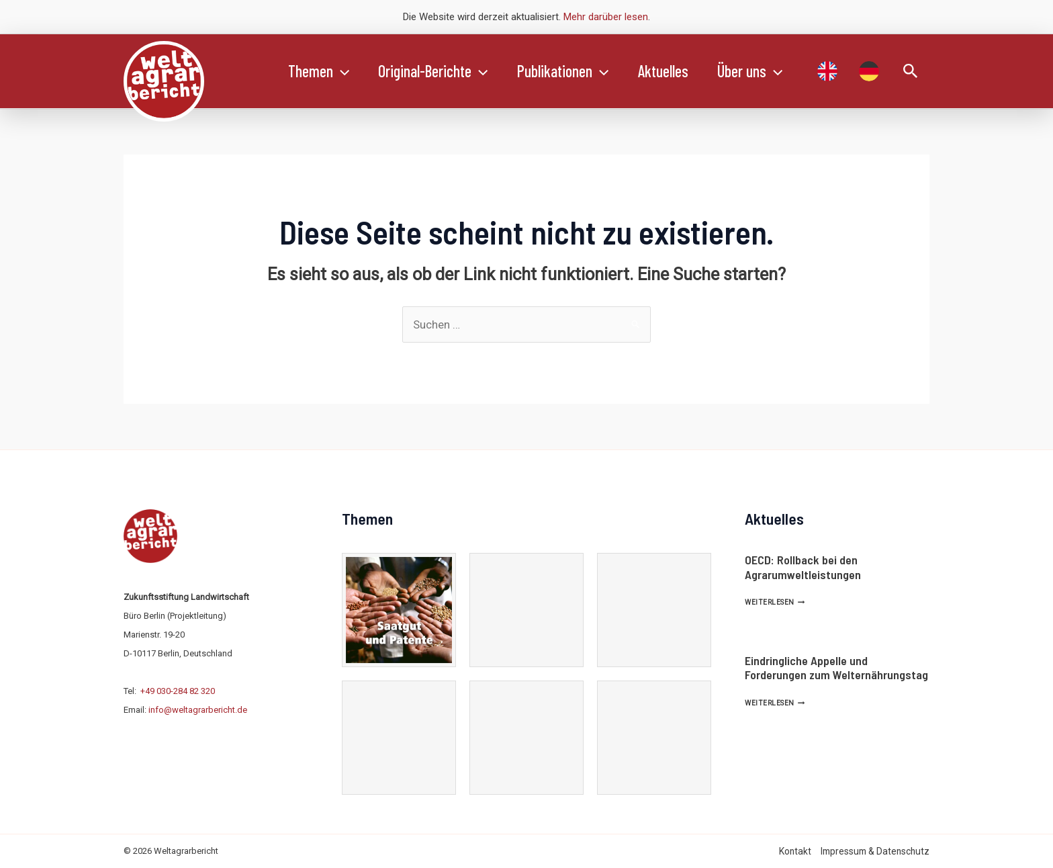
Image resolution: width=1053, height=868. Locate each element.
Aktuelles (674, 71)
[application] (342, 71)
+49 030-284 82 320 (177, 691)
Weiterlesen (775, 602)
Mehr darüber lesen (605, 17)
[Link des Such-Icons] (911, 71)
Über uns (763, 71)
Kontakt (795, 851)
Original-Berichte (437, 71)
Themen (320, 71)
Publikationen (570, 71)
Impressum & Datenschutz (875, 851)
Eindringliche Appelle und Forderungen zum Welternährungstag (836, 668)
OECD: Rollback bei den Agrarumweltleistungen (803, 567)
